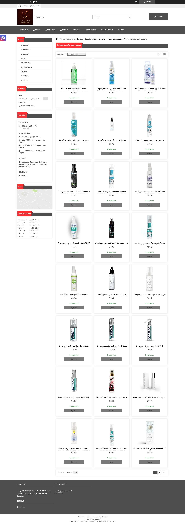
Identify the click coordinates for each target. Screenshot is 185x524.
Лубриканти (107, 30)
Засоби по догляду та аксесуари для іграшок (103, 39)
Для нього (50, 30)
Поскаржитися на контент (86, 521)
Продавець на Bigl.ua (92, 519)
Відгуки (24, 80)
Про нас (24, 76)
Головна (24, 30)
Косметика (91, 30)
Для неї (36, 30)
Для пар (64, 30)
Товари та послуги (67, 39)
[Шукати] (129, 17)
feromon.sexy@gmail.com (30, 137)
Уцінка (121, 30)
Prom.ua (104, 517)
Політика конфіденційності (105, 521)
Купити (74, 102)
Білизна (76, 30)
